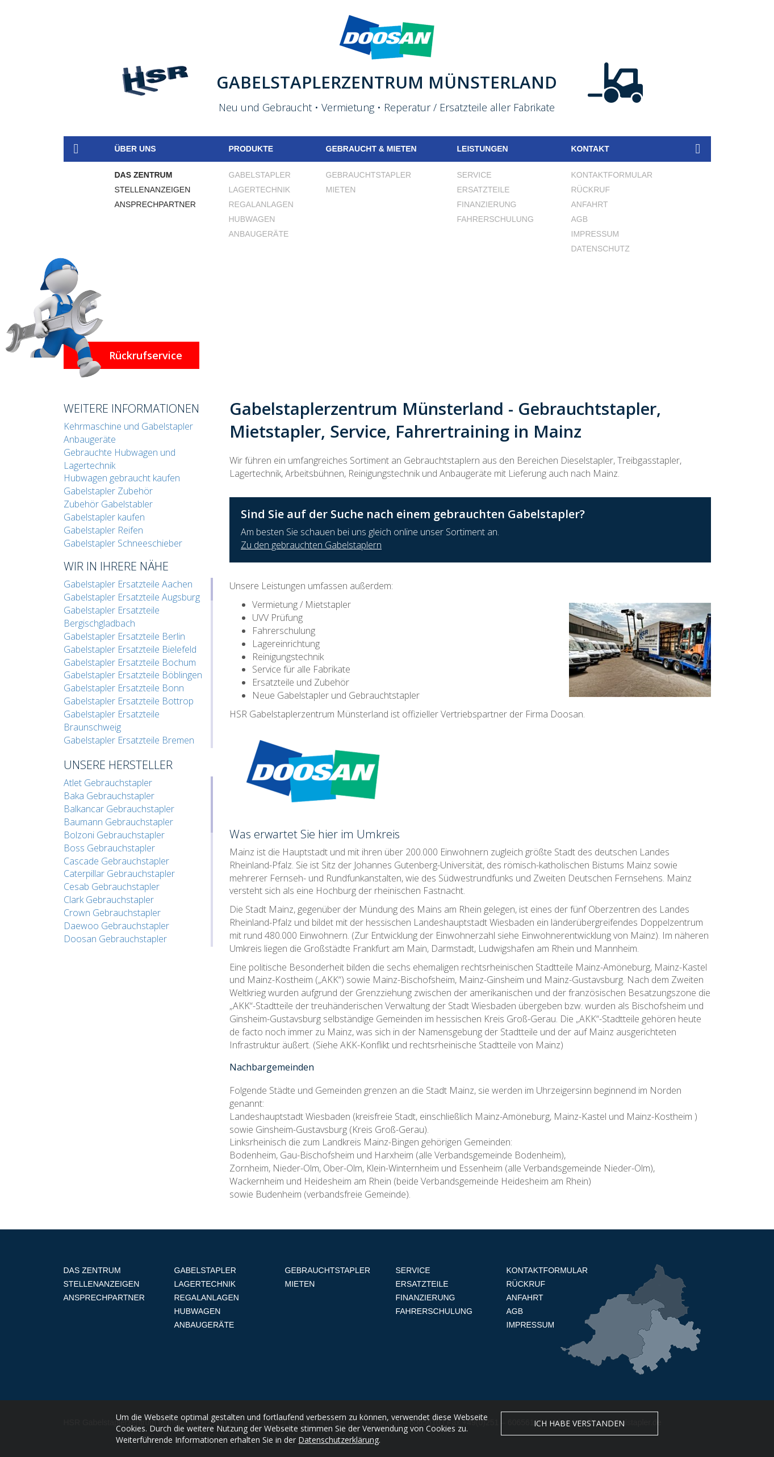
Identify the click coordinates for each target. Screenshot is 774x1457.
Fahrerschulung (495, 219)
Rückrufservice (145, 355)
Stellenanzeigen (153, 189)
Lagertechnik (260, 189)
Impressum (595, 233)
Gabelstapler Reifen (103, 530)
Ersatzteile (483, 189)
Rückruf (590, 189)
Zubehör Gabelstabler (108, 504)
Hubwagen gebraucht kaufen (122, 478)
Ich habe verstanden (579, 1430)
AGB (579, 219)
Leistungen (482, 148)
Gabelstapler (260, 174)
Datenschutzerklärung (338, 1447)
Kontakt (590, 148)
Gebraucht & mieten (371, 148)
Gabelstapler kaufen (104, 517)
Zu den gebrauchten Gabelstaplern (311, 545)
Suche (698, 149)
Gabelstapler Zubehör (108, 491)
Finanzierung (487, 204)
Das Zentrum (144, 174)
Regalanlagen (261, 204)
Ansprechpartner (155, 204)
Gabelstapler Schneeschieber (123, 543)
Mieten (341, 189)
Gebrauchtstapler (369, 174)
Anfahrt (589, 204)
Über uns (135, 148)
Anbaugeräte (259, 233)
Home (76, 149)
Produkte (251, 148)
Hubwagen (252, 219)
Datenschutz (600, 248)
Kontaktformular (612, 174)
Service (474, 174)
